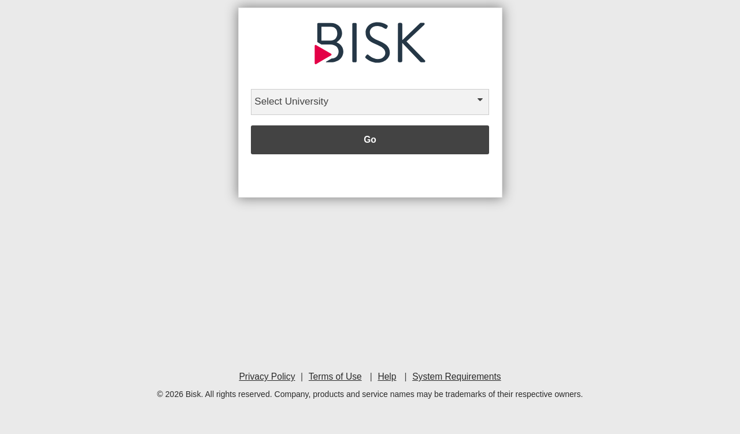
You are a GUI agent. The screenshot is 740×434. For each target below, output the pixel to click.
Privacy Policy (267, 376)
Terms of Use (335, 376)
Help (387, 376)
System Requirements (456, 376)
